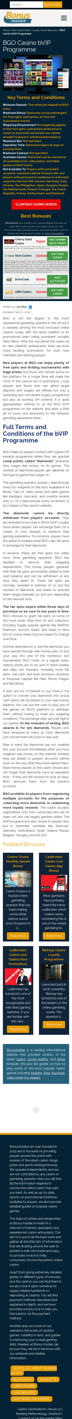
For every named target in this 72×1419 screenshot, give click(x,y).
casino (21, 1059)
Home (6, 30)
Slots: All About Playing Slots (34, 1370)
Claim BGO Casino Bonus (36, 204)
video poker (15, 1077)
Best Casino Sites (21, 30)
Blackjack (22, 1379)
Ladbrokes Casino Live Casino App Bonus (54, 863)
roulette (36, 1073)
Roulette (48, 1379)
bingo (61, 1059)
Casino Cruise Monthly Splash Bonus (18, 861)
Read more (18, 936)
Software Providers (31, 1399)
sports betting (38, 1059)
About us (54, 1409)
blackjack (58, 1073)
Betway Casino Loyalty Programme (53, 954)
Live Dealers (24, 1392)
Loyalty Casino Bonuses (44, 30)
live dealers (32, 1077)
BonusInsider (16, 1050)
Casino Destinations (32, 1409)
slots (46, 1073)
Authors (55, 1414)
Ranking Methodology (31, 1414)
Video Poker (23, 1386)
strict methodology (54, 233)
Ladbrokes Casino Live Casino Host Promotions (18, 957)
